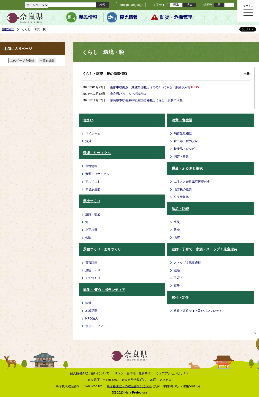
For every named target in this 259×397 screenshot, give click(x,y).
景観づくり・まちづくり (102, 249)
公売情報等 (181, 197)
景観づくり (92, 270)
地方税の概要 (183, 189)
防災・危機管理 (176, 17)
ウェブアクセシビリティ (172, 373)
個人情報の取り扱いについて (89, 373)
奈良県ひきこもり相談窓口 (128, 93)
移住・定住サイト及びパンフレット (198, 310)
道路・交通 (92, 214)
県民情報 (88, 17)
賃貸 (88, 141)
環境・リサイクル (97, 153)
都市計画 (91, 262)
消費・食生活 (182, 120)
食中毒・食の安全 (186, 141)
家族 (177, 285)
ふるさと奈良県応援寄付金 (192, 181)
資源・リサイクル (97, 174)
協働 (88, 303)
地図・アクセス (160, 379)
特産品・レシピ (184, 148)
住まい (88, 120)
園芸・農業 (181, 156)
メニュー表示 (248, 11)
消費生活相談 (183, 133)
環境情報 (91, 166)
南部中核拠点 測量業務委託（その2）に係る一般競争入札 (150, 87)
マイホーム (92, 133)
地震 (177, 237)
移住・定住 (180, 297)
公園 (88, 237)
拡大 (189, 4)
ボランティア (94, 326)
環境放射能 (92, 189)
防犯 (177, 229)
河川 (88, 222)
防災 (177, 222)
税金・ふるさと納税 (187, 168)
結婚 (177, 270)
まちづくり (92, 278)
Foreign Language (130, 4)
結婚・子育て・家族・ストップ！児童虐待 (204, 249)
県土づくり (91, 201)
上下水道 (91, 229)
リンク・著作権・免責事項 (132, 373)
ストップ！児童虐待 (187, 262)
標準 (176, 4)
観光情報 (129, 17)
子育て (178, 278)
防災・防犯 (180, 209)
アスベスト (92, 181)
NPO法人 (91, 318)
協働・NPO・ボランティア (104, 290)
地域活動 (91, 310)
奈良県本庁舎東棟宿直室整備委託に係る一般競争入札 (146, 100)
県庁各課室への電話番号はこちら (129, 386)
